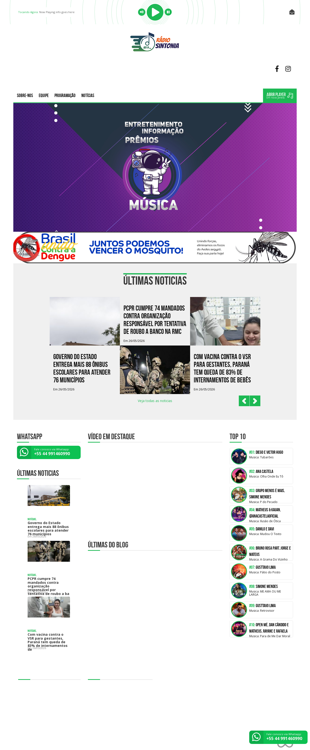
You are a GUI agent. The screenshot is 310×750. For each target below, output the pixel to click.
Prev (244, 401)
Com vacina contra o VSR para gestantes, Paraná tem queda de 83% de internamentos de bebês (222, 368)
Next (255, 401)
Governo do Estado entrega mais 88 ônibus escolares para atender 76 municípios (81, 368)
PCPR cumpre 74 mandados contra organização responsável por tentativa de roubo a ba (48, 586)
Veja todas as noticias (155, 400)
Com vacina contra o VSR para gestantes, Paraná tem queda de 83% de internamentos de (48, 642)
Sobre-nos (25, 95)
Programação (65, 95)
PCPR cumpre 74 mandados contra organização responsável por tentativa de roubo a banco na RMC (155, 320)
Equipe (44, 95)
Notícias (87, 95)
